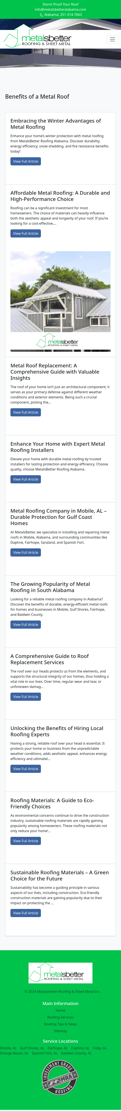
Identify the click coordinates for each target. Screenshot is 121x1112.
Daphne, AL (80, 1048)
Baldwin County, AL (76, 1053)
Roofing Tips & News (60, 1024)
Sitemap (60, 1031)
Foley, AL (100, 1048)
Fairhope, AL (58, 1048)
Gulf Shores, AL (32, 1048)
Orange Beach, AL (14, 1053)
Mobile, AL (8, 1048)
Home (60, 1010)
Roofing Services (60, 1017)
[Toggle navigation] (112, 39)
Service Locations (60, 1041)
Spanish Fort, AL (45, 1053)
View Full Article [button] (25, 161)
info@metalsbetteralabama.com (60, 9)
